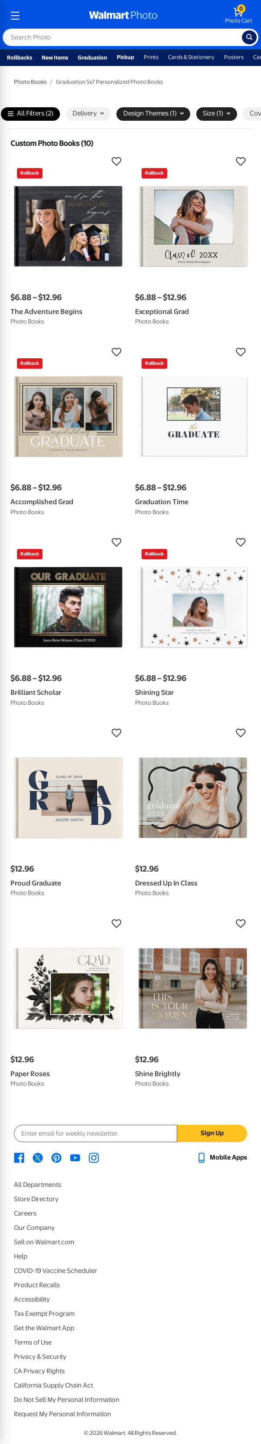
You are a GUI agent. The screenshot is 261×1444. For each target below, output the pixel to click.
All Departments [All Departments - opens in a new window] (37, 1185)
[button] (68, 161)
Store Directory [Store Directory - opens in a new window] (36, 1199)
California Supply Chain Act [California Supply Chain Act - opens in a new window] (53, 1385)
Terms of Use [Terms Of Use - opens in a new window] (33, 1342)
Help (20, 1256)
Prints (151, 57)
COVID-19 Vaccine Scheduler (55, 1271)
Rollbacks (19, 57)
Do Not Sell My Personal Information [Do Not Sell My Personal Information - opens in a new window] (66, 1400)
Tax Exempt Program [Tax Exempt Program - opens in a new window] (44, 1314)
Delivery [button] (88, 113)
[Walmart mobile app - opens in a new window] (221, 1157)
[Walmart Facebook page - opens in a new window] (19, 1157)
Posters (234, 57)
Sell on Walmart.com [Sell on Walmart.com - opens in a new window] (44, 1242)
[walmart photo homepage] (123, 16)
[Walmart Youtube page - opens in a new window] (75, 1157)
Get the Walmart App (44, 1328)
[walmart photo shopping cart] (238, 16)
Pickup (125, 57)
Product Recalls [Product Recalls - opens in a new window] (37, 1285)
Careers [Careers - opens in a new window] (25, 1213)
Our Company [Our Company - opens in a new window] (34, 1228)
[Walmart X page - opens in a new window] (38, 1157)
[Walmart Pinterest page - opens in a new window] (56, 1157)
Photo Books (30, 82)
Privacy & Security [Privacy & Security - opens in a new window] (40, 1357)
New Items (55, 57)
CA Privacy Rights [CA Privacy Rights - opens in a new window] (39, 1371)
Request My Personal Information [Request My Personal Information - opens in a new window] (62, 1414)
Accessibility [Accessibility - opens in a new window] (32, 1299)
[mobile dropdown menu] (15, 16)
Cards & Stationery (191, 57)
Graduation (92, 57)
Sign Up (212, 1133)
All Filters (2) (30, 114)
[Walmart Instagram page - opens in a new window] (94, 1157)
